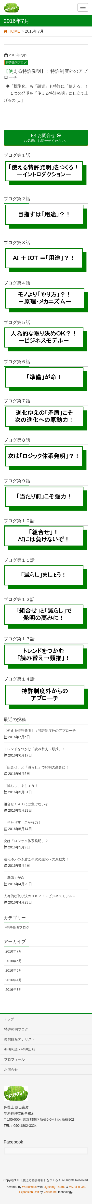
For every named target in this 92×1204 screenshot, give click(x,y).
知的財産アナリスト (19, 1039)
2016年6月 (13, 961)
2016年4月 (13, 980)
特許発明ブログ (16, 62)
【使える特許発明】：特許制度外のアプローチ (40, 730)
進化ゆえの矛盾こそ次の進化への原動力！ (36, 859)
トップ (9, 1019)
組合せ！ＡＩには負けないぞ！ (28, 804)
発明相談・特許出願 (19, 1049)
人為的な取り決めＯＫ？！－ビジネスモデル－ (40, 896)
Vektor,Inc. (50, 1192)
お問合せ (11, 1069)
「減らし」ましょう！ (21, 786)
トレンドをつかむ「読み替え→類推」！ (35, 749)
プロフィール (14, 1059)
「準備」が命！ (16, 878)
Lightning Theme (54, 1187)
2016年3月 (13, 990)
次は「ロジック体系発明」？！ (28, 841)
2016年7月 (13, 951)
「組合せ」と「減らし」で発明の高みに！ (36, 767)
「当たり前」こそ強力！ (22, 822)
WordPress (29, 1187)
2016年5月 (13, 970)
